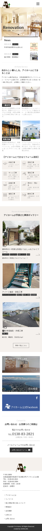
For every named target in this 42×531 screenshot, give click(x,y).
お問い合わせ (10, 519)
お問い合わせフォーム (19, 450)
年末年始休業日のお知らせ (13, 47)
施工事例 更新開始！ (12, 57)
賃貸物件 (33, 295)
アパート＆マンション (9, 295)
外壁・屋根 (26, 295)
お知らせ (15, 44)
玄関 (28, 254)
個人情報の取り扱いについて (15, 503)
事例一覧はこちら (21, 345)
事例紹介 (9, 507)
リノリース (9, 499)
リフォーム (13, 254)
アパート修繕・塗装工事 (12, 292)
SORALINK (24, 529)
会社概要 (9, 511)
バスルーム (5, 254)
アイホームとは (11, 495)
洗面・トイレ (22, 254)
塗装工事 (19, 295)
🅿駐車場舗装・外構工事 (12, 331)
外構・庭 (5, 333)
